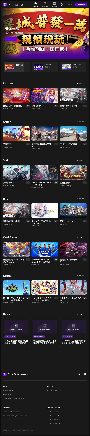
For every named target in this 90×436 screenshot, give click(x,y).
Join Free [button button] (81, 4)
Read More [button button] (11, 39)
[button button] (81, 83)
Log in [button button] (69, 4)
